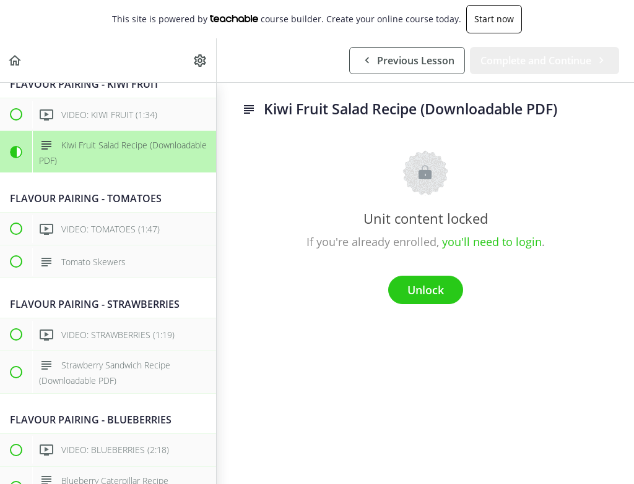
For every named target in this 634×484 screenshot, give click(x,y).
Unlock (425, 289)
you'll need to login (492, 241)
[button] (15, 60)
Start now (494, 19)
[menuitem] (200, 60)
